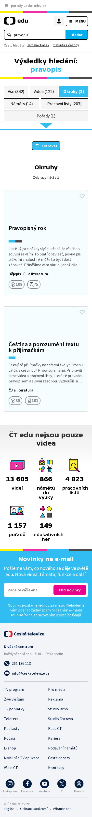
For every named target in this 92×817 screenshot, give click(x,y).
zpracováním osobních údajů (57, 614)
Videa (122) (44, 91)
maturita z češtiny (66, 45)
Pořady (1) (46, 116)
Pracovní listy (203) (64, 103)
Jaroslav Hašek (38, 45)
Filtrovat (49, 145)
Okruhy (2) (73, 91)
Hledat (76, 34)
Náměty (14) (21, 103)
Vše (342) (16, 91)
